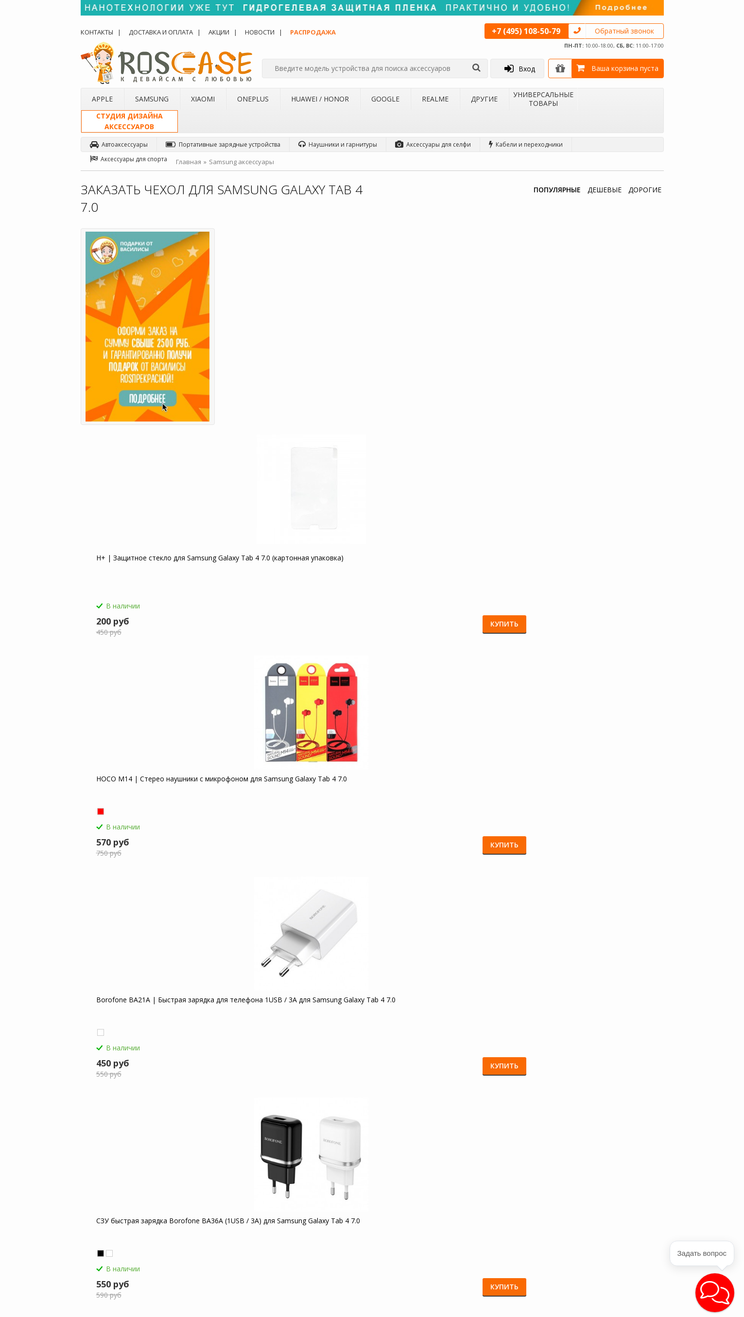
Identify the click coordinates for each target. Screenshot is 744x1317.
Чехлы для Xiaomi (214, 1172)
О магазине (105, 1147)
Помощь (302, 1160)
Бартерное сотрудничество (128, 1210)
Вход (519, 68)
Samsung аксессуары (241, 161)
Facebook (626, 1169)
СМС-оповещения (316, 1172)
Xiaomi (203, 98)
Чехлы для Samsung (217, 1160)
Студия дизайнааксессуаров (129, 121)
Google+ (625, 1242)
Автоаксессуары (119, 144)
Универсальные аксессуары (128, 1247)
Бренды (99, 1197)
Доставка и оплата (161, 32)
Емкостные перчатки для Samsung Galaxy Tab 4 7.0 (441, 582)
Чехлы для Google (215, 1210)
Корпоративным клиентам (126, 1222)
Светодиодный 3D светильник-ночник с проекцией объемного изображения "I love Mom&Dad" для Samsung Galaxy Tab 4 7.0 (299, 807)
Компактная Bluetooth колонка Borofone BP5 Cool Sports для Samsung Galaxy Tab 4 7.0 (581, 586)
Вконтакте (627, 1187)
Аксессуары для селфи (433, 144)
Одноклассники (636, 1150)
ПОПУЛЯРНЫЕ (557, 189)
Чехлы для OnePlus (216, 1184)
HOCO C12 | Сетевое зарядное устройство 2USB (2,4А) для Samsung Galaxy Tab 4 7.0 (290, 586)
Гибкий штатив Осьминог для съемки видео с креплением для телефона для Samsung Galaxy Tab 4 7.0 (444, 807)
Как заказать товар (317, 1147)
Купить (334, 422)
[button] (714, 1292)
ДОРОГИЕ (644, 189)
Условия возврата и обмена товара (330, 1189)
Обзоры (403, 1147)
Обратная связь (517, 1231)
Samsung (152, 98)
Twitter (622, 1205)
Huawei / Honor (320, 98)
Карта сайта (307, 1218)
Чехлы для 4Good (214, 1234)
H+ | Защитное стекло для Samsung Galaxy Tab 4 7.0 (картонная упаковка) (294, 365)
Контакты (97, 32)
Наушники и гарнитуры (337, 144)
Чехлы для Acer (211, 1247)
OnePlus (253, 98)
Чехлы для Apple (213, 1147)
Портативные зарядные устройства (223, 144)
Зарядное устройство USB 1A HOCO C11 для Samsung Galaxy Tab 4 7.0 (152, 802)
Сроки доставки (313, 1205)
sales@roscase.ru (415, 1208)
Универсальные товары (543, 99)
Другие (484, 98)
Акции (218, 32)
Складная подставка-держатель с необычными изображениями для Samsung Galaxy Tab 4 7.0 (586, 807)
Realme (435, 98)
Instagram (626, 1224)
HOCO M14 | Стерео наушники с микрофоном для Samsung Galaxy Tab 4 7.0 (435, 365)
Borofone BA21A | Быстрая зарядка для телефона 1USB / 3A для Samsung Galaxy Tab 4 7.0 (585, 365)
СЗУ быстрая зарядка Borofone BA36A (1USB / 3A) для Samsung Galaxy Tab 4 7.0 (145, 586)
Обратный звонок (624, 30)
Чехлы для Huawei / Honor (226, 1197)
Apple (102, 98)
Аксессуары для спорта (128, 159)
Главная (188, 161)
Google (385, 98)
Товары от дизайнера (119, 1234)
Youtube (624, 1261)
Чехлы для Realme (215, 1222)
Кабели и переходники (526, 144)
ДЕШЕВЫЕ (605, 189)
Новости (260, 32)
